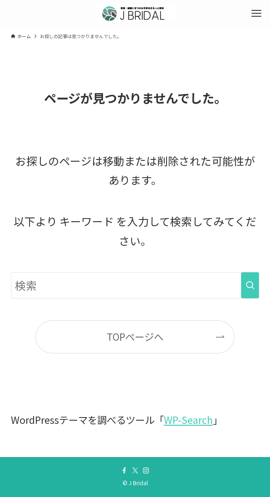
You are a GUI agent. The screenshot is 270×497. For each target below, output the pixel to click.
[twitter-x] (135, 471)
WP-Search (188, 420)
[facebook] (124, 471)
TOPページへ (135, 336)
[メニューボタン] (256, 13)
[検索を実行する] (250, 285)
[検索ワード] (135, 285)
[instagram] (146, 471)
